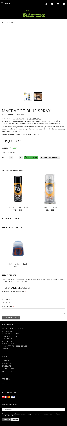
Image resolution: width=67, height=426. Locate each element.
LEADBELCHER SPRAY (50, 207)
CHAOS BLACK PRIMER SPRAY (18, 207)
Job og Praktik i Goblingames (14, 346)
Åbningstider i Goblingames (14, 329)
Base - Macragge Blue (18, 264)
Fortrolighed (8, 343)
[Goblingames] (33, 13)
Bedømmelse (7, 300)
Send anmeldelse (11, 318)
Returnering (7, 341)
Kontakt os (7, 331)
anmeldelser (18, 118)
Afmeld (15, 420)
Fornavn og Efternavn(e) (13, 291)
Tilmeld (6, 420)
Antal (5, 157)
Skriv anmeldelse (34, 118)
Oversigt (5, 348)
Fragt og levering (9, 336)
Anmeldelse (7, 307)
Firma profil (7, 339)
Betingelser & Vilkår (10, 334)
